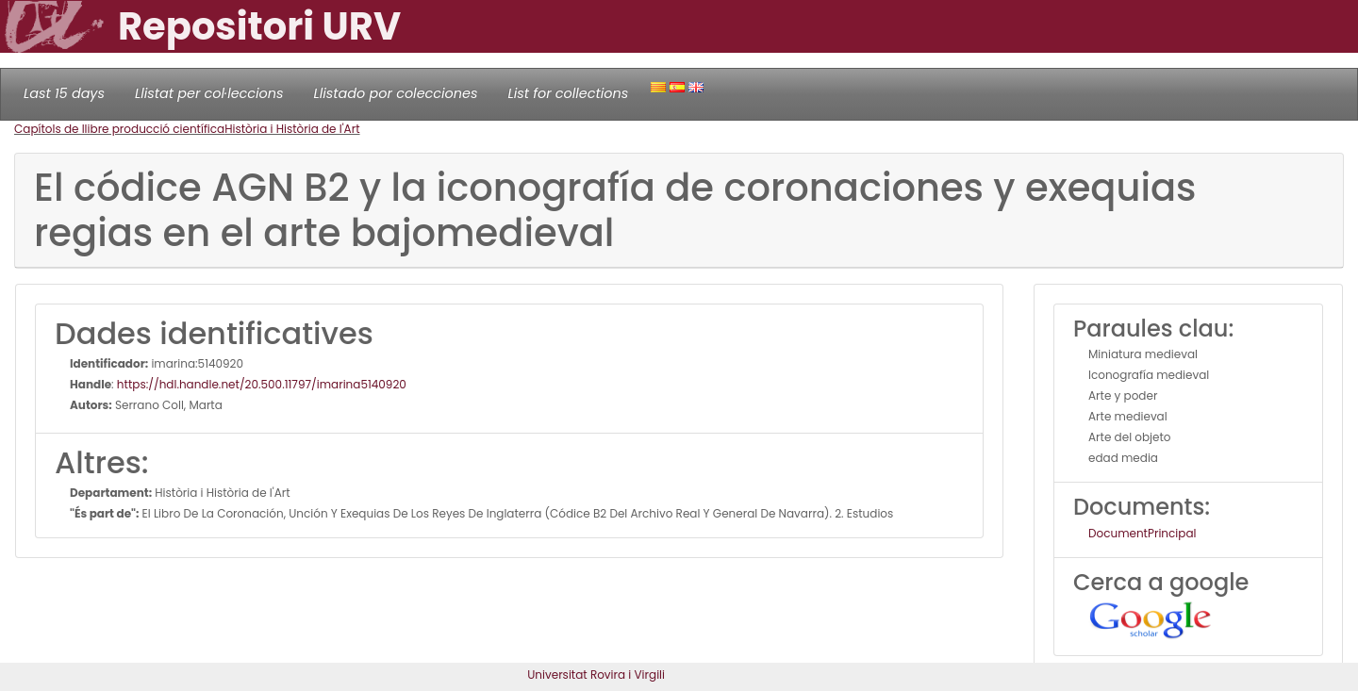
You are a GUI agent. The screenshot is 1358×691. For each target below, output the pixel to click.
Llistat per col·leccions (209, 93)
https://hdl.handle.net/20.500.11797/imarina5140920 (261, 384)
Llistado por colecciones (396, 93)
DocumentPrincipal (1142, 533)
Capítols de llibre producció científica (119, 129)
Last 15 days (64, 93)
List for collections (567, 93)
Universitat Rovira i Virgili (596, 674)
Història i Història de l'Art (291, 129)
